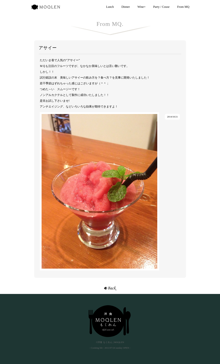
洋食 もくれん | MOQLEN (45, 8)
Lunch (110, 7)
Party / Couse (161, 7)
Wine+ (141, 7)
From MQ (183, 7)
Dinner (125, 7)
